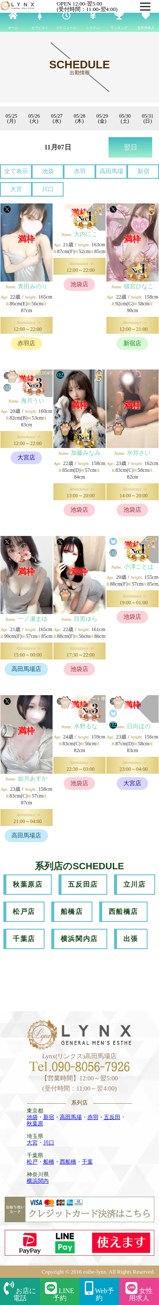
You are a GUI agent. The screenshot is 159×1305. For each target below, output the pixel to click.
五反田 (112, 1117)
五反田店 (83, 884)
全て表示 (16, 171)
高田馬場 (111, 171)
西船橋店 (123, 911)
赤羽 (80, 171)
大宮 (16, 189)
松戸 (32, 1161)
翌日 (130, 147)
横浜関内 (38, 1181)
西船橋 (68, 1161)
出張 (130, 938)
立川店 (134, 884)
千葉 (87, 1161)
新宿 (143, 171)
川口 (48, 189)
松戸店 (24, 911)
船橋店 (72, 911)
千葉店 (24, 938)
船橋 (48, 1161)
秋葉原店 (27, 884)
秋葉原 (35, 1123)
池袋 (48, 171)
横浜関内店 (79, 938)
